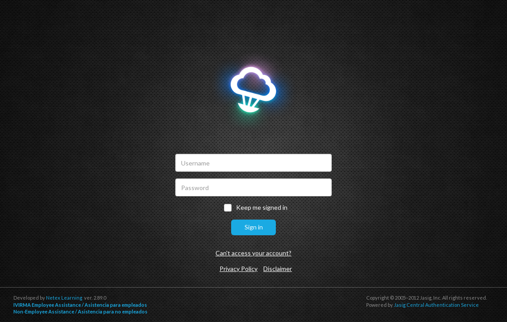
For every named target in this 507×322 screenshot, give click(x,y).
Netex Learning (64, 298)
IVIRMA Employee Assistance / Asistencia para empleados (80, 305)
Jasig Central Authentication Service (436, 305)
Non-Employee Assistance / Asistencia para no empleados (80, 311)
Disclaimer (277, 268)
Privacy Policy (239, 268)
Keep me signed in (261, 207)
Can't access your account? (253, 253)
